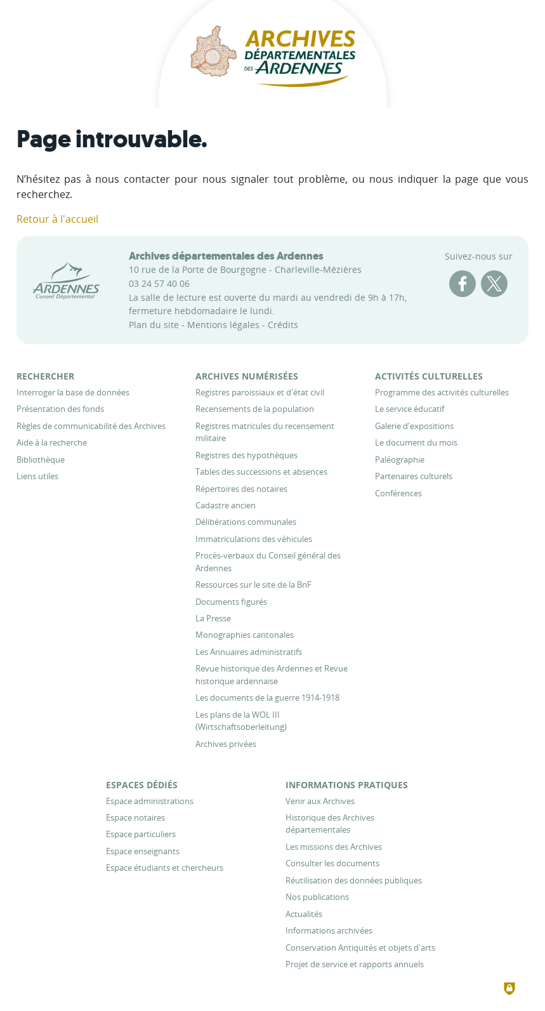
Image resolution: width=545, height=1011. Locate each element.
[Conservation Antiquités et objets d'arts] (360, 947)
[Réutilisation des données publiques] (354, 880)
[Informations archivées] (329, 930)
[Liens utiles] (37, 476)
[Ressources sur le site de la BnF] (253, 584)
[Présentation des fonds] (60, 408)
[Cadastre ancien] (225, 505)
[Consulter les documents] (332, 863)
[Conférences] (398, 493)
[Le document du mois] (416, 442)
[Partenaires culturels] (413, 476)
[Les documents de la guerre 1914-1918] (267, 697)
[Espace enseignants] (143, 851)
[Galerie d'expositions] (414, 426)
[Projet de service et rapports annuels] (355, 964)
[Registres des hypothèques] (246, 455)
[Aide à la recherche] (51, 442)
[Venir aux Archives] (320, 801)
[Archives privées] (225, 744)
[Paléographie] (399, 459)
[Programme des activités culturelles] (442, 392)
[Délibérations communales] (245, 521)
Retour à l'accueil (57, 219)
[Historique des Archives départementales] (330, 823)
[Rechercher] (45, 376)
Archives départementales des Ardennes (226, 255)
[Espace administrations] (150, 801)
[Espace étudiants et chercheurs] (164, 867)
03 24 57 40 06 (159, 283)
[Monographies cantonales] (244, 634)
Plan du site (154, 325)
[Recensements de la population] (254, 408)
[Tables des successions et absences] (261, 471)
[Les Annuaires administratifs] (248, 651)
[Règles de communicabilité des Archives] (91, 426)
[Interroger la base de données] (72, 392)
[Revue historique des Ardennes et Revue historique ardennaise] (271, 674)
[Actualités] (304, 914)
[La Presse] (213, 618)
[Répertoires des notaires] (241, 488)
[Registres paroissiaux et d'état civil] (259, 392)
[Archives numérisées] (246, 376)
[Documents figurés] (231, 601)
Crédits (283, 325)
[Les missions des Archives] (334, 846)
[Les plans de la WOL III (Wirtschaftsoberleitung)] (241, 720)
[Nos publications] (317, 896)
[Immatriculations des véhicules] (253, 539)
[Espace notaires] (135, 817)
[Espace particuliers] (141, 834)
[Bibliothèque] (40, 459)
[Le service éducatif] (409, 408)
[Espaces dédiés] (142, 785)
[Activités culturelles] (429, 376)
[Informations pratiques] (347, 785)
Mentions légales (223, 325)
